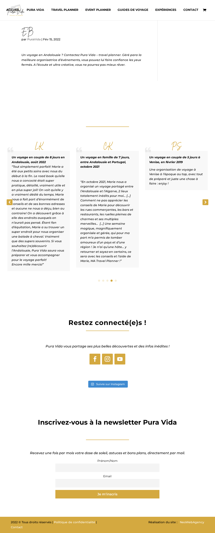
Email (107, 476)
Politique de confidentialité (74, 522)
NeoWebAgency (192, 522)
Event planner (98, 10)
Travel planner (64, 10)
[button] (205, 202)
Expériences (165, 10)
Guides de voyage (133, 10)
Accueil (13, 10)
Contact (190, 10)
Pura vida (35, 10)
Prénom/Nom (107, 461)
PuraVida (34, 39)
